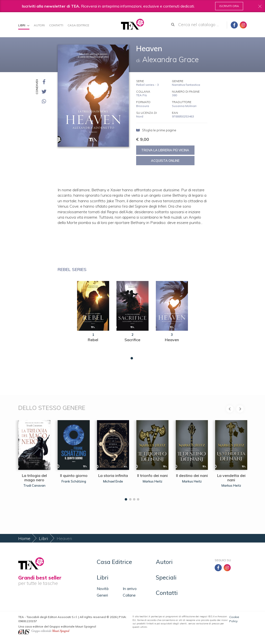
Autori (39, 25)
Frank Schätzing (74, 481)
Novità (102, 588)
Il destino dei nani (192, 475)
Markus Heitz (152, 481)
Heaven (172, 339)
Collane (129, 595)
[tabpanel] (93, 319)
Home (24, 538)
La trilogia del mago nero (34, 477)
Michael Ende (113, 481)
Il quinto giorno (74, 475)
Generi (102, 595)
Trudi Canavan (34, 485)
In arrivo (130, 588)
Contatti (56, 25)
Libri (23, 25)
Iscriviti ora (229, 6)
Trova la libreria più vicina (165, 150)
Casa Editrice (78, 25)
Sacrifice (132, 339)
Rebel (93, 339)
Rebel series (72, 269)
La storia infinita (113, 475)
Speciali (166, 577)
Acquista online (165, 161)
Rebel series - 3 (147, 85)
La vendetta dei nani (231, 477)
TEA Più (141, 95)
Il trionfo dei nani (152, 475)
